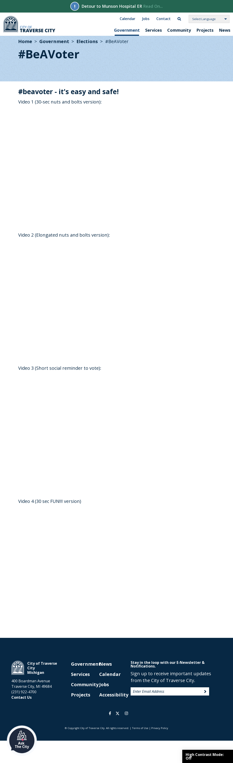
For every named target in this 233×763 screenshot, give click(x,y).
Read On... (153, 6)
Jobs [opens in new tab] (104, 684)
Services (153, 30)
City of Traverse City (29, 24)
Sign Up (205, 692)
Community (179, 30)
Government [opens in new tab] (86, 664)
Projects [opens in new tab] (80, 695)
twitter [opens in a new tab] (117, 713)
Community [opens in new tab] (85, 684)
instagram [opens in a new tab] (126, 713)
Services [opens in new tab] (80, 674)
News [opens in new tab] (105, 664)
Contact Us (21, 697)
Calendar (127, 18)
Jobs (145, 18)
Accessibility (113, 695)
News (224, 30)
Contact (163, 18)
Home (25, 41)
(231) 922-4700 (23, 691)
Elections (87, 41)
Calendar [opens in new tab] (110, 674)
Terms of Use (140, 728)
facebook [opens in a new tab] (110, 713)
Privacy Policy (159, 728)
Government (127, 30)
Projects (204, 30)
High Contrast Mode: (205, 756)
